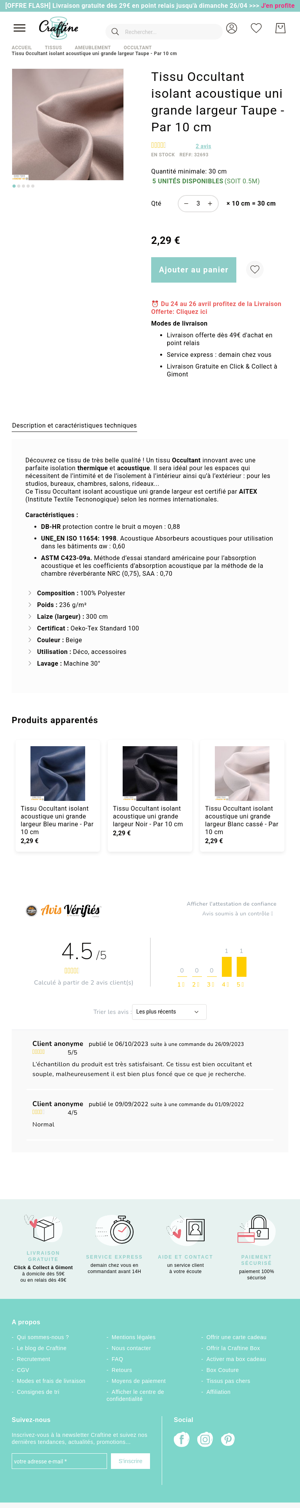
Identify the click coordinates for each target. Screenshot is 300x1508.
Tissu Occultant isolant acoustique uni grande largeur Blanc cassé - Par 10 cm (242, 820)
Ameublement (93, 47)
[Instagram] (205, 1440)
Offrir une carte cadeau (237, 1337)
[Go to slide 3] (23, 186)
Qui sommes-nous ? (43, 1337)
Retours (122, 1370)
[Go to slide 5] (32, 186)
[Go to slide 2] (18, 186)
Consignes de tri (38, 1392)
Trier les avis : (112, 1011)
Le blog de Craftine (41, 1348)
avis (203, 146)
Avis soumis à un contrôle (239, 913)
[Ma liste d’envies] (256, 28)
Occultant (138, 47)
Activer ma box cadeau (236, 1359)
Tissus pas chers (228, 1381)
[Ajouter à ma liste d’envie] (255, 269)
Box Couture (223, 1370)
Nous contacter (131, 1348)
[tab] (74, 425)
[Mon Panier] (280, 28)
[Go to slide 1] (14, 186)
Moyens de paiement (139, 1381)
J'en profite (278, 5)
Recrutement (33, 1359)
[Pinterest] (228, 1440)
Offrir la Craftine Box (233, 1348)
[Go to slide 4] (28, 186)
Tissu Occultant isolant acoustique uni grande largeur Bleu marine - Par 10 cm (57, 820)
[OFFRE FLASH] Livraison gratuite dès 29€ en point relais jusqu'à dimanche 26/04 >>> (133, 5)
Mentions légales (134, 1337)
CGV (23, 1370)
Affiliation (219, 1392)
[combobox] (153, 28)
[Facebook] (181, 1440)
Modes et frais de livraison (51, 1381)
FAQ (117, 1359)
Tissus (53, 47)
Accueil (22, 47)
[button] (231, 28)
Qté (156, 203)
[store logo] (58, 28)
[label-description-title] (74, 425)
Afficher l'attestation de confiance (232, 904)
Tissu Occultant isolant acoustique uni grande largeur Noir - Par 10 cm (148, 816)
